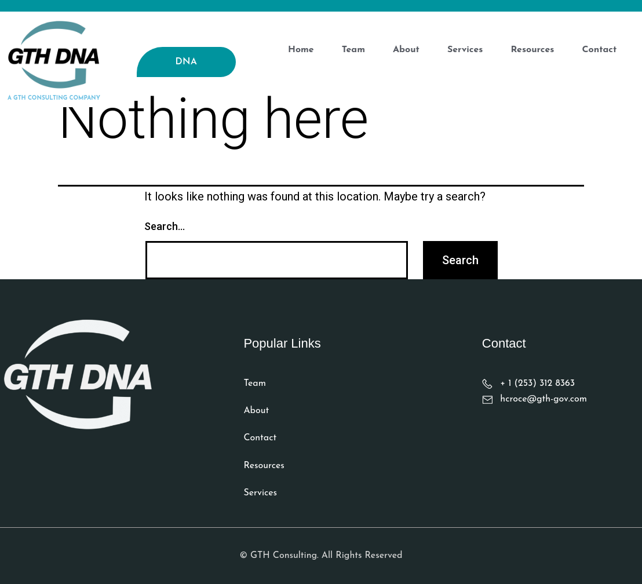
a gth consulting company (54, 98)
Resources (532, 49)
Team (353, 49)
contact (599, 49)
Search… (164, 226)
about (406, 49)
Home (301, 49)
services (465, 49)
